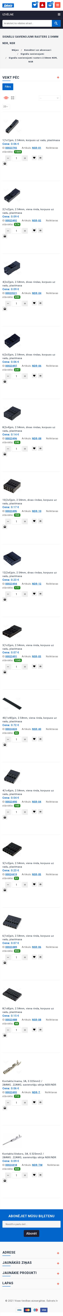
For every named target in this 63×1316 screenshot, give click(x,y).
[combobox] (50, 98)
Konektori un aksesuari (37, 50)
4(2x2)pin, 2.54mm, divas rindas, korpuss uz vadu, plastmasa (28, 284)
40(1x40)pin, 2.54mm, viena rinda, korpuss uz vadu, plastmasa (29, 719)
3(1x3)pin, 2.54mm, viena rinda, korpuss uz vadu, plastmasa (28, 647)
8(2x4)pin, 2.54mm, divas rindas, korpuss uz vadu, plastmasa (28, 429)
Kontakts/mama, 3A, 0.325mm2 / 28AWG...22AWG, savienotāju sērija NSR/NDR (29, 1083)
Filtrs (8, 86)
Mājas (15, 50)
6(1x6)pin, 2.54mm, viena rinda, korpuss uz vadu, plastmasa (28, 937)
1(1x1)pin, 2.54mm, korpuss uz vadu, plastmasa (31, 140)
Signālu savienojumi (32, 54)
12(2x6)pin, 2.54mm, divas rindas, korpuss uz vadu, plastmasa (29, 574)
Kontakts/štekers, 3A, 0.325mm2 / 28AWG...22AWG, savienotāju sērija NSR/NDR (29, 1155)
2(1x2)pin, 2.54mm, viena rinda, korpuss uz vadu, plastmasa (28, 211)
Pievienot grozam (4, 164)
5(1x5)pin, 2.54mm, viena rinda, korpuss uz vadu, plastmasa (28, 865)
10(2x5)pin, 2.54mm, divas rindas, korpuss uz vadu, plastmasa (29, 502)
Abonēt (31, 1233)
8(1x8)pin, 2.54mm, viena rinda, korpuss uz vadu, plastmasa (28, 1010)
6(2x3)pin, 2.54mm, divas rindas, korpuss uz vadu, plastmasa (28, 356)
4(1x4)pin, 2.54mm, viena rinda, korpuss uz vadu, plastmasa (28, 792)
